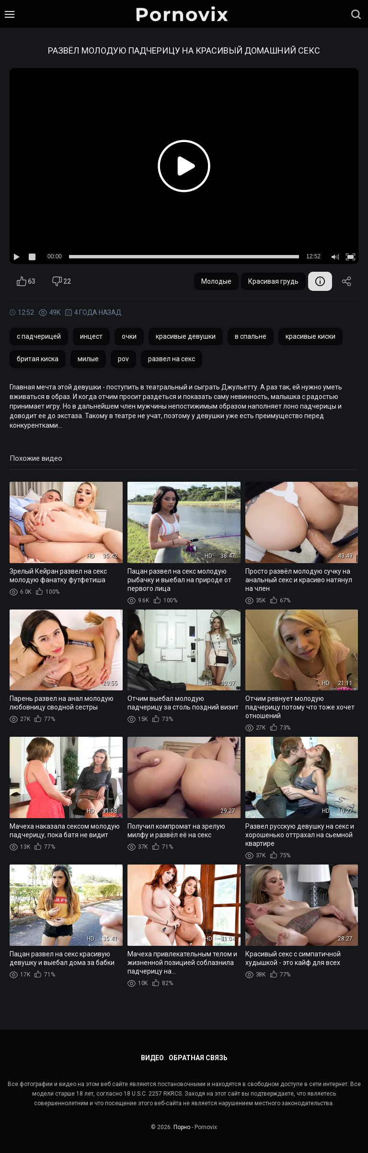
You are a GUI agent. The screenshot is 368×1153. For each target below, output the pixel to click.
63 (26, 281)
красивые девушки (186, 336)
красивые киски (310, 336)
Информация (320, 281)
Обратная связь (198, 1058)
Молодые (216, 281)
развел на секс (171, 359)
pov (123, 359)
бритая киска (37, 359)
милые (88, 359)
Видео (152, 1058)
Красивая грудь (273, 281)
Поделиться (346, 281)
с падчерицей (39, 336)
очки (129, 336)
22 (61, 281)
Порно (181, 1127)
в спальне (250, 336)
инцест (91, 336)
